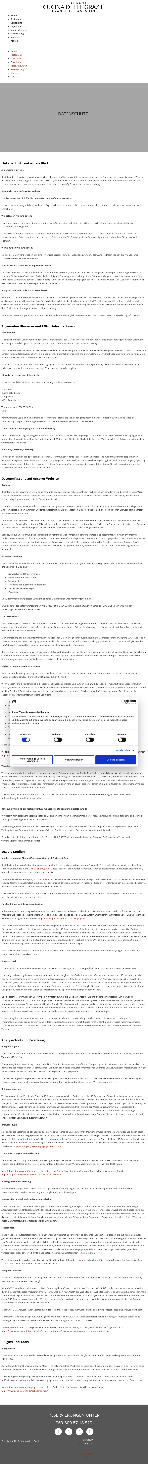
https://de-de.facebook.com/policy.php (64, 943)
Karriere (15, 37)
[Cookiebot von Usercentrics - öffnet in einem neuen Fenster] (123, 702)
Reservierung (17, 33)
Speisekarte (16, 22)
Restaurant (16, 19)
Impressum (87, 1439)
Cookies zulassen (116, 760)
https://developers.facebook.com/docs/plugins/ (61, 918)
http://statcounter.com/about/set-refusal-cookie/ (34, 1263)
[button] (74, 48)
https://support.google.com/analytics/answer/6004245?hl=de (31, 1174)
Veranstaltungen (19, 30)
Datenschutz (88, 1443)
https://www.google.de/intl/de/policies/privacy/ (24, 1390)
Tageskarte (16, 26)
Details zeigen (123, 750)
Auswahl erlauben (74, 760)
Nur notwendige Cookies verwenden (32, 760)
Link (79, 1259)
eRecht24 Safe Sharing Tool (36, 868)
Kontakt (14, 40)
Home (14, 15)
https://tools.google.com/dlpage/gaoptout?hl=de (38, 1146)
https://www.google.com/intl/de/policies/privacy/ (25, 1331)
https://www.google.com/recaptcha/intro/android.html (82, 1331)
